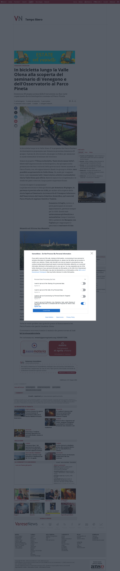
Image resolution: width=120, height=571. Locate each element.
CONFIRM (46, 310)
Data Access (60, 317)
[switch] (83, 283)
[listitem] (60, 279)
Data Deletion (49, 317)
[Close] (92, 254)
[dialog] (60, 285)
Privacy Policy (70, 317)
